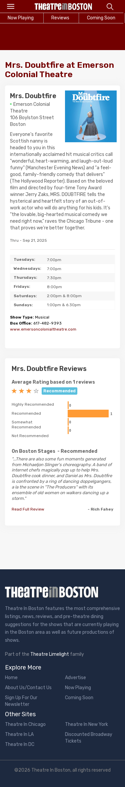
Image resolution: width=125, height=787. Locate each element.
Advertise (75, 677)
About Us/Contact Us (28, 688)
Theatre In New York (86, 724)
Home (11, 677)
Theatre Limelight (49, 654)
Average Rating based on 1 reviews (53, 382)
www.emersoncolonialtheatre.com (43, 329)
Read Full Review (28, 509)
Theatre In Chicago (25, 724)
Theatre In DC (19, 744)
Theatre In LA (19, 734)
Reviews (60, 18)
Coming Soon (79, 698)
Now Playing (78, 688)
